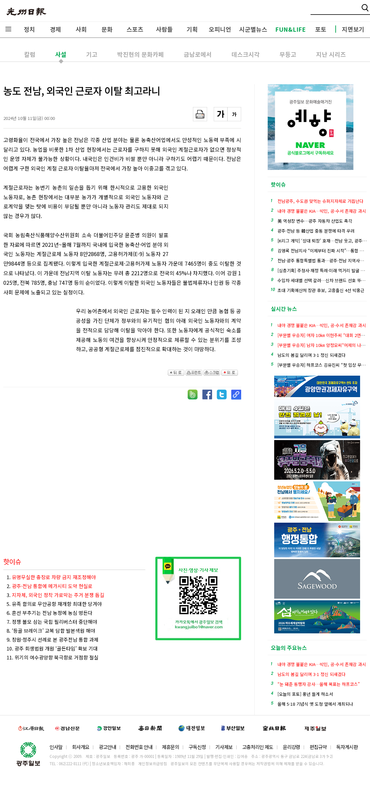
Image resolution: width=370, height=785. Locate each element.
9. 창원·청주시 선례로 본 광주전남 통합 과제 (52, 639)
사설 (60, 54)
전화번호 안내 (139, 746)
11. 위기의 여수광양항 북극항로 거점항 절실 (52, 657)
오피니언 (220, 29)
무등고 (287, 54)
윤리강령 (291, 746)
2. (49, 585)
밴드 (315, 12)
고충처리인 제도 (257, 746)
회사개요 (80, 746)
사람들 (164, 29)
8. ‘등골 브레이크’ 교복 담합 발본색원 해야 (51, 630)
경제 (55, 29)
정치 (29, 29)
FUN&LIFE (290, 29)
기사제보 (224, 746)
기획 (192, 29)
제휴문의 (170, 746)
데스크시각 (246, 54)
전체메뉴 (8, 29)
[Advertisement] (208, 219)
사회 (81, 29)
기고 (91, 54)
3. (55, 594)
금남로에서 (198, 54)
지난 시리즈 (331, 54)
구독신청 (197, 746)
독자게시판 (347, 746)
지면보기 (353, 29)
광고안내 (107, 746)
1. (51, 577)
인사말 (56, 746)
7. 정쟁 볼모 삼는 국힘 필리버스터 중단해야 (52, 621)
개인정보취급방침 (152, 763)
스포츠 (135, 29)
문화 (107, 29)
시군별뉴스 (253, 29)
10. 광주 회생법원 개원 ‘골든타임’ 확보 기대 (52, 648)
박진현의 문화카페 (140, 54)
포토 (320, 29)
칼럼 (29, 54)
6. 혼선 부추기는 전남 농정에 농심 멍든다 (49, 612)
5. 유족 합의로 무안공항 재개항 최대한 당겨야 (54, 603)
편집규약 (318, 746)
